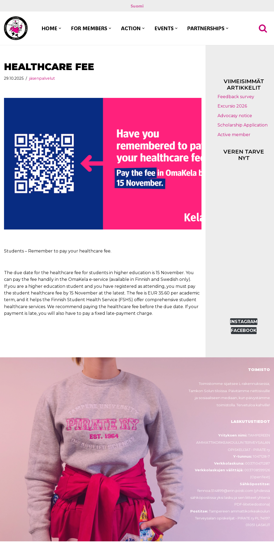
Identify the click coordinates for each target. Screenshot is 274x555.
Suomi (137, 6)
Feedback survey (236, 96)
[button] (60, 28)
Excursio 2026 (233, 106)
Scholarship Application (243, 125)
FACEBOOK (244, 330)
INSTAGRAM (243, 321)
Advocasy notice (235, 115)
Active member (234, 134)
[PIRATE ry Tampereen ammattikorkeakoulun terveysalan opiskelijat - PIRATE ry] (16, 28)
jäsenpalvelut (42, 78)
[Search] (262, 28)
